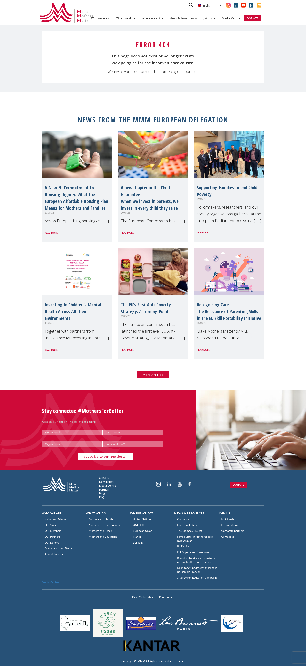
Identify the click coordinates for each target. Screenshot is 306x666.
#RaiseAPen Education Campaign (197, 577)
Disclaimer (178, 661)
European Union (142, 530)
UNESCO (138, 525)
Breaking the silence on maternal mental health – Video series (196, 560)
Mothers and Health (101, 519)
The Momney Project (189, 530)
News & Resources (183, 18)
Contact (104, 478)
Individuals (227, 519)
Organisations (229, 525)
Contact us (227, 536)
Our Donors (52, 542)
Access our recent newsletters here (69, 422)
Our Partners (52, 536)
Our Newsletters (187, 525)
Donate (238, 484)
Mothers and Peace (100, 530)
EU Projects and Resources (193, 552)
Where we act (152, 18)
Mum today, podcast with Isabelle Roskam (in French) (197, 569)
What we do (125, 18)
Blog (102, 493)
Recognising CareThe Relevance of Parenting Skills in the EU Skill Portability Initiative (229, 311)
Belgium (138, 542)
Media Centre (231, 18)
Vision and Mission (56, 519)
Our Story (50, 525)
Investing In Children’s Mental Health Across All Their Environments (73, 311)
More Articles (153, 375)
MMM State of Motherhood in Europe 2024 (195, 538)
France (137, 536)
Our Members (53, 530)
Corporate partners (232, 530)
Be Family (183, 546)
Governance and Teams (58, 548)
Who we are (100, 18)
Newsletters (106, 482)
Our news (183, 519)
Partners (104, 489)
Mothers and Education (103, 536)
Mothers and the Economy (104, 525)
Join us (209, 18)
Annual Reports (54, 554)
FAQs (102, 497)
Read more (51, 232)
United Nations (142, 519)
